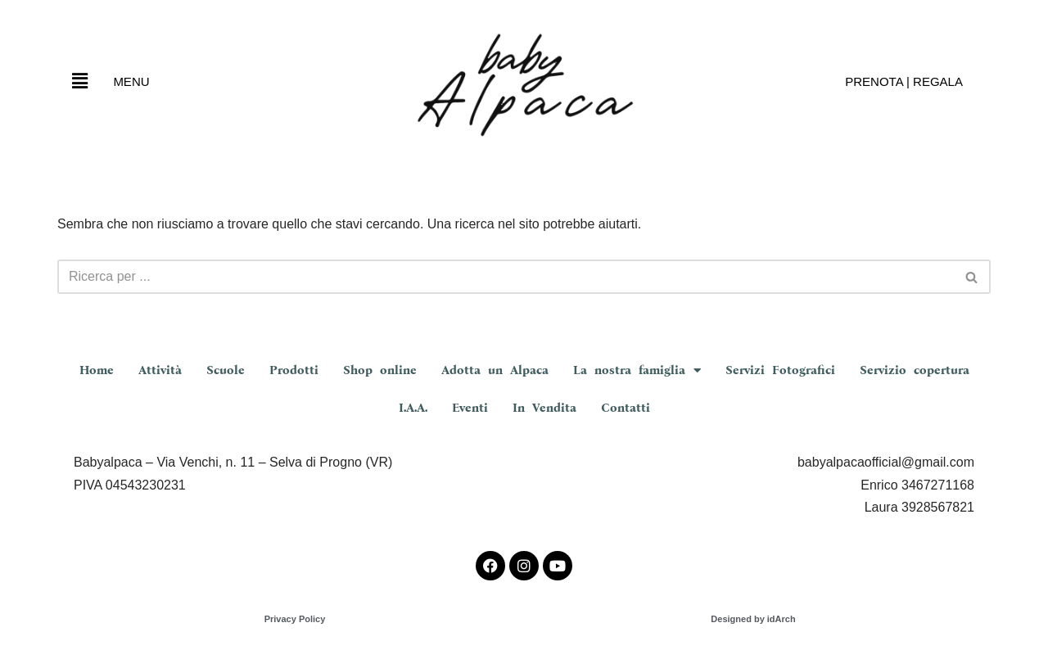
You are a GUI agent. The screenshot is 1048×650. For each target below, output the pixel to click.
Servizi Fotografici (780, 370)
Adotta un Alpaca (495, 370)
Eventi (470, 407)
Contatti (625, 407)
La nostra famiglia (637, 370)
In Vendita (544, 407)
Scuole (225, 370)
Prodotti (293, 370)
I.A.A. (413, 407)
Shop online (380, 370)
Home (96, 370)
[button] (79, 81)
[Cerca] (505, 277)
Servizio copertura (914, 370)
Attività (160, 370)
